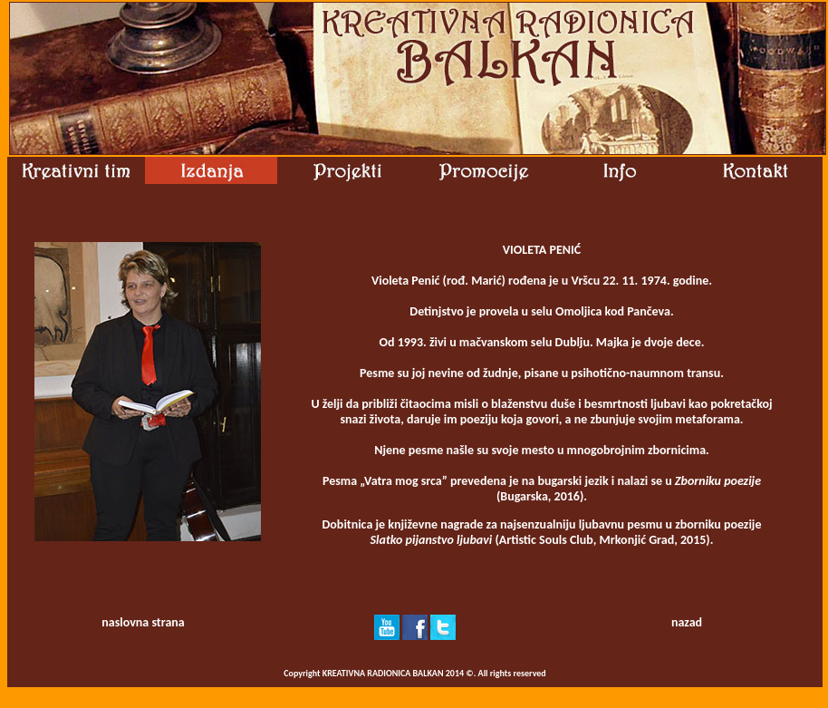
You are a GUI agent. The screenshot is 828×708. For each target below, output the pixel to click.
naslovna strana (142, 622)
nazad (686, 622)
